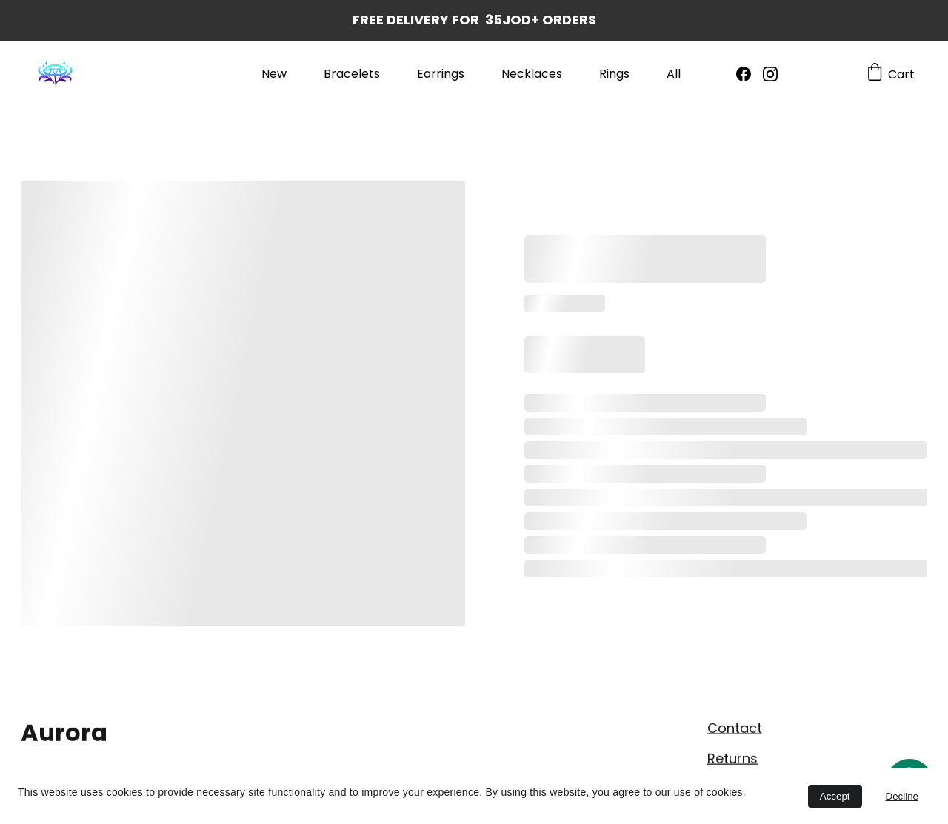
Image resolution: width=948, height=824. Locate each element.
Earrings (440, 73)
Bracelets (352, 73)
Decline (902, 796)
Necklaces (531, 73)
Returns (732, 760)
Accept (835, 796)
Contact (734, 729)
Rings (614, 73)
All (674, 73)
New (274, 73)
